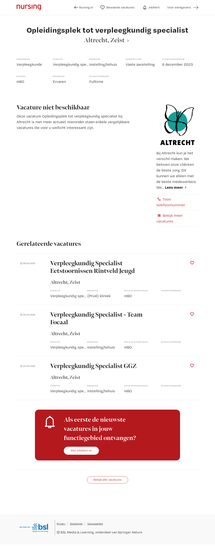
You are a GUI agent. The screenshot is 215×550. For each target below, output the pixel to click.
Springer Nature (130, 532)
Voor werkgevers (179, 7)
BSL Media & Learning (77, 532)
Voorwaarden (95, 523)
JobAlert (151, 7)
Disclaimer (76, 523)
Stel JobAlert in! (81, 450)
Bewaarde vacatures (117, 7)
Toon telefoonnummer (170, 202)
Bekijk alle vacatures (108, 479)
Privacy (61, 523)
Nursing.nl (83, 7)
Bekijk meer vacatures (169, 218)
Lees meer (174, 187)
